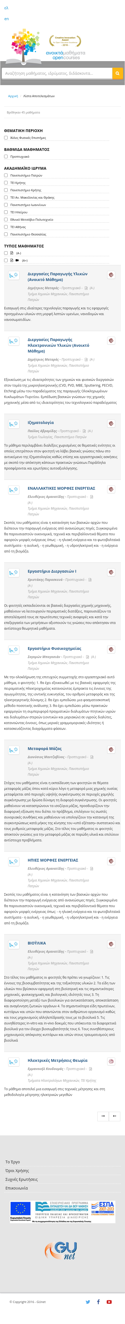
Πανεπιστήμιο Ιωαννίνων (28, 205)
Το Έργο (12, 1161)
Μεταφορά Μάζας (45, 748)
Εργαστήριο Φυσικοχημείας (54, 648)
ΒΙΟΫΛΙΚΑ (37, 943)
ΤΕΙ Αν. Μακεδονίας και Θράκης (32, 197)
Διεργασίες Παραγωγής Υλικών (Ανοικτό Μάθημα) (58, 276)
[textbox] (57, 73)
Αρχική (13, 96)
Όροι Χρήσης (17, 1170)
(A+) (19, 260)
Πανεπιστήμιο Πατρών (26, 175)
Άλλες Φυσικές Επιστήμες (28, 138)
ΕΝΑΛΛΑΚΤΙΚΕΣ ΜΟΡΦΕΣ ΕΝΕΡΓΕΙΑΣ (61, 488)
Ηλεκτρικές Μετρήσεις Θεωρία (58, 1060)
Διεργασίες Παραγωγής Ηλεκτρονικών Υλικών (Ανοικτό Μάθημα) (58, 345)
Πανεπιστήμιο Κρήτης (25, 190)
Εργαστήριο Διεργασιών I (52, 571)
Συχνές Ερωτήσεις (21, 1179)
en (6, 18)
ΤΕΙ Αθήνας (18, 227)
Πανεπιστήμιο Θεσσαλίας (28, 234)
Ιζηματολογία (41, 422)
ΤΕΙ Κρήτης (17, 183)
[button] (117, 73)
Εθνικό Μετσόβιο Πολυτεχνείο (31, 219)
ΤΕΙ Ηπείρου (18, 212)
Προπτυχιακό (19, 156)
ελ (6, 7)
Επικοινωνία (16, 1188)
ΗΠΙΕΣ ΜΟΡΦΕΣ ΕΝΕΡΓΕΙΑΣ (53, 860)
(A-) (15, 252)
